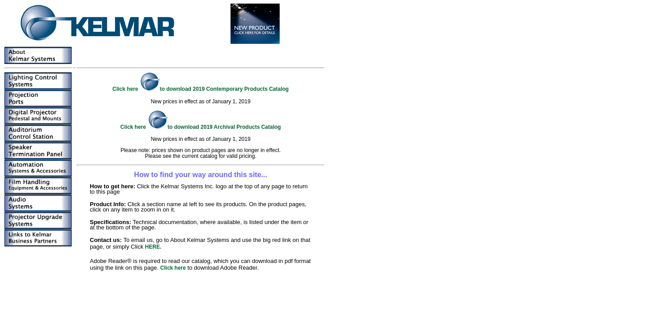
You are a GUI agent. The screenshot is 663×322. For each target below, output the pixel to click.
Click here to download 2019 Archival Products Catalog (200, 127)
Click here (173, 268)
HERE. (153, 247)
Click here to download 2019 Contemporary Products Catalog (201, 89)
